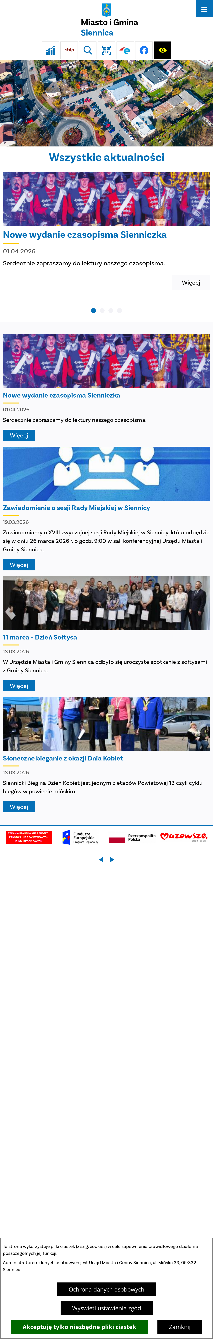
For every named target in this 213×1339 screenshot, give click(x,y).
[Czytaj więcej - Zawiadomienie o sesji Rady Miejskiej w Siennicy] (106, 508)
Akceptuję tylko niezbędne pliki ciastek (79, 1327)
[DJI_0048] (106, 103)
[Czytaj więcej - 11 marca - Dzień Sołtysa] (106, 633)
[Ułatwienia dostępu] (162, 50)
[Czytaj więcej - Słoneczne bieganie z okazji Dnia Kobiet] (106, 754)
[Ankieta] (50, 50)
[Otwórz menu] (204, 8)
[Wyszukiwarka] (87, 50)
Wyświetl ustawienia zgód (106, 1308)
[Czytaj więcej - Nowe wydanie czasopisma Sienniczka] (106, 231)
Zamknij (180, 1327)
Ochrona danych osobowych (106, 1289)
